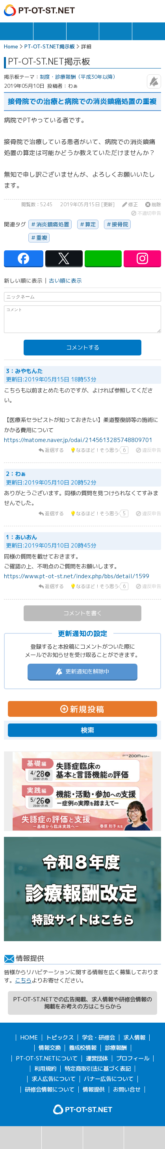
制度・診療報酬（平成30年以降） (79, 76)
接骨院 (120, 224)
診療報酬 (116, 1048)
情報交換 (115, 31)
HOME (29, 1037)
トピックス (16, 31)
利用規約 (45, 1069)
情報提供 (94, 1089)
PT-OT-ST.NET (39, 10)
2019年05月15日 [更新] (87, 204)
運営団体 (97, 1058)
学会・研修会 (83, 31)
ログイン (138, 10)
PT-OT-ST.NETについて (47, 1058)
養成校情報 (82, 1048)
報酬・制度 (148, 31)
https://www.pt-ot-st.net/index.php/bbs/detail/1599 (76, 576)
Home (11, 46)
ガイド (122, 10)
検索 (20, 1137)
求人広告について (54, 1079)
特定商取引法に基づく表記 (98, 1069)
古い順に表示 (65, 280)
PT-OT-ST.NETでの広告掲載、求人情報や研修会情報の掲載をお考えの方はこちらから (82, 1002)
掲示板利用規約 (144, 1137)
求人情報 (49, 31)
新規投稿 (103, 1137)
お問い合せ (127, 1089)
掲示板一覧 (62, 1137)
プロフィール (132, 1058)
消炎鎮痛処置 (52, 224)
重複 (41, 237)
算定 (90, 224)
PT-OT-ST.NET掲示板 (49, 46)
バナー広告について (108, 1079)
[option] (82, 791)
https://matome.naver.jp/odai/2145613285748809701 (78, 440)
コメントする (82, 348)
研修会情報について (49, 1089)
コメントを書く (82, 613)
